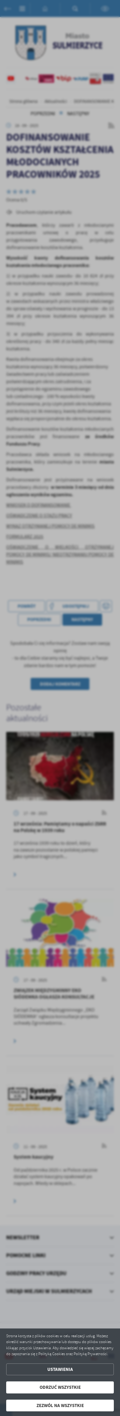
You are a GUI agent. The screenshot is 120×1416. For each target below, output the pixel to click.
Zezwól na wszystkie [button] (60, 1405)
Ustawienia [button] (60, 1369)
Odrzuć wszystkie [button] (60, 1387)
